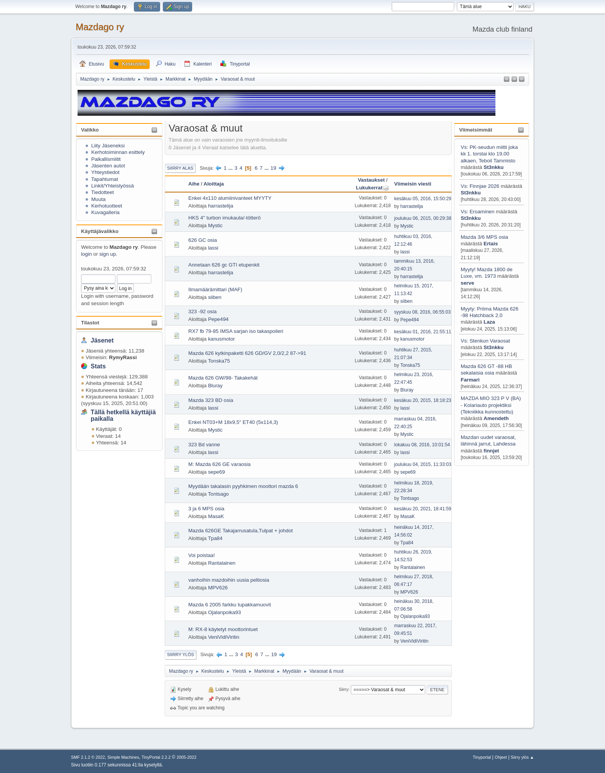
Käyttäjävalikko (99, 231)
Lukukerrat (373, 188)
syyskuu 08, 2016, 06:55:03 (422, 312)
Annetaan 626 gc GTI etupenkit (224, 265)
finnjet (491, 451)
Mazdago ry (100, 27)
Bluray (215, 385)
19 (273, 168)
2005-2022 (187, 757)
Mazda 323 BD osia (210, 400)
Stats (98, 366)
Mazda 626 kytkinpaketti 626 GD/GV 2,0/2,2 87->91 (247, 353)
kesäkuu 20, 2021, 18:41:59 (422, 508)
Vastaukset (371, 180)
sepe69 (216, 472)
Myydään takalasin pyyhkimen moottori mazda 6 (243, 486)
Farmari (470, 380)
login (86, 254)
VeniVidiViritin (223, 637)
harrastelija (220, 206)
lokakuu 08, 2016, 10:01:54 (422, 444)
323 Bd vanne (204, 444)
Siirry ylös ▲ (522, 757)
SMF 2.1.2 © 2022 (88, 757)
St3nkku (493, 167)
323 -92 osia (202, 311)
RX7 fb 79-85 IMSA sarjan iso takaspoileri (235, 331)
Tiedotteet (102, 192)
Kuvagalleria (105, 212)
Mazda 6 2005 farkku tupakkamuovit (229, 605)
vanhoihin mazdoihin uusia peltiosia (228, 580)
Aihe (193, 184)
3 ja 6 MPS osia (206, 508)
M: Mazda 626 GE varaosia (219, 464)
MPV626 (218, 588)
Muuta (98, 199)
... (231, 168)
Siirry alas (180, 168)
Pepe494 (218, 319)
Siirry (343, 689)
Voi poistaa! (201, 555)
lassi (213, 248)
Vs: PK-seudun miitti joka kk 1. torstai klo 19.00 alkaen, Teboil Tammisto (489, 154)
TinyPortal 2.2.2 (156, 757)
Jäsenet (102, 340)
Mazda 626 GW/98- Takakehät (223, 378)
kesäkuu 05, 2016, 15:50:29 (422, 198)
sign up (107, 254)
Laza (489, 322)
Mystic (215, 225)
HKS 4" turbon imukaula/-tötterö (224, 218)
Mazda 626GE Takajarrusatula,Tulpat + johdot (240, 530)
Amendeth (496, 418)
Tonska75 (219, 361)
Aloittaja (214, 184)
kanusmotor (221, 339)
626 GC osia (202, 240)
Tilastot (90, 323)
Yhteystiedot (105, 172)
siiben (214, 297)
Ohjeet (501, 757)
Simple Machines (123, 757)
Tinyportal (482, 757)
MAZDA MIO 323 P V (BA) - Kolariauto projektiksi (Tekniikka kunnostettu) (491, 405)
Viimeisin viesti (412, 184)
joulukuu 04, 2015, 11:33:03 (422, 464)
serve (467, 283)
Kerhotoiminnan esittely (118, 152)
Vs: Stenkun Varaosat (485, 341)
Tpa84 (215, 538)
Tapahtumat (104, 179)
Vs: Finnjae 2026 (480, 186)
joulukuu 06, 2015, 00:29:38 (422, 218)
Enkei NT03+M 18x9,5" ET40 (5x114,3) (233, 422)
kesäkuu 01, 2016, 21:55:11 (422, 331)
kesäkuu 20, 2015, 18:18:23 (422, 400)
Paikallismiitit (106, 159)
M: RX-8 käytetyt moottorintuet (223, 629)
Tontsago (218, 494)
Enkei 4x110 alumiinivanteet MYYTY (230, 198)
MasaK (216, 516)
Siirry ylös (180, 654)
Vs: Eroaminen (477, 211)
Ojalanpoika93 (224, 612)
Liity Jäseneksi (108, 146)
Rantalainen (221, 563)
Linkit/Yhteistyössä (112, 186)
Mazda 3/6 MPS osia (484, 237)
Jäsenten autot (108, 166)
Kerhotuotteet (106, 206)
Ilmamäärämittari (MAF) (215, 289)
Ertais (490, 243)
